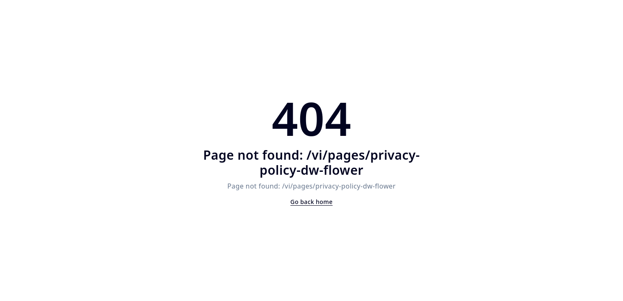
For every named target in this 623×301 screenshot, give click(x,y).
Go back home (312, 202)
